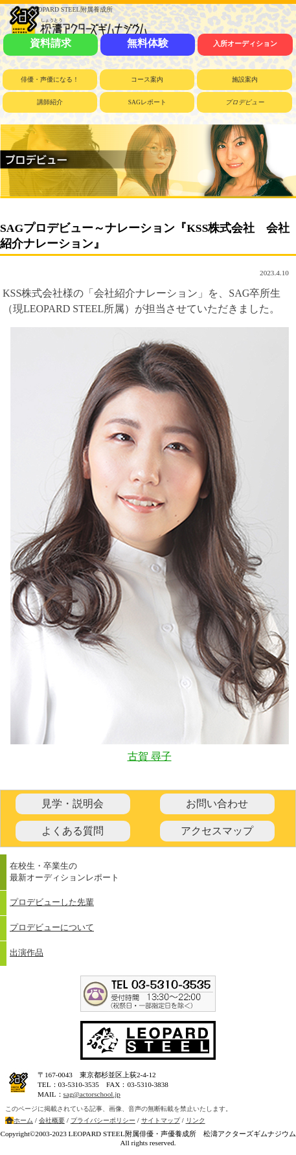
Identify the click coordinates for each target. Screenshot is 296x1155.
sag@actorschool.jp (91, 1094)
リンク (195, 1120)
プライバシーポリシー (103, 1120)
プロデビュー (244, 102)
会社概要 (52, 1120)
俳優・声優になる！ (50, 79)
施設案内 (245, 79)
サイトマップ (160, 1120)
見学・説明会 (72, 803)
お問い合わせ (217, 803)
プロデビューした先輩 (52, 902)
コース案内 (147, 79)
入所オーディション (245, 43)
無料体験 (147, 43)
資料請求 (50, 43)
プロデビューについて (52, 927)
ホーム (23, 1120)
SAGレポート (147, 102)
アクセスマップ (217, 830)
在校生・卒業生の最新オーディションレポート (64, 872)
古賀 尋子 (150, 756)
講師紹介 (50, 102)
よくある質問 (72, 830)
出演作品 (26, 952)
